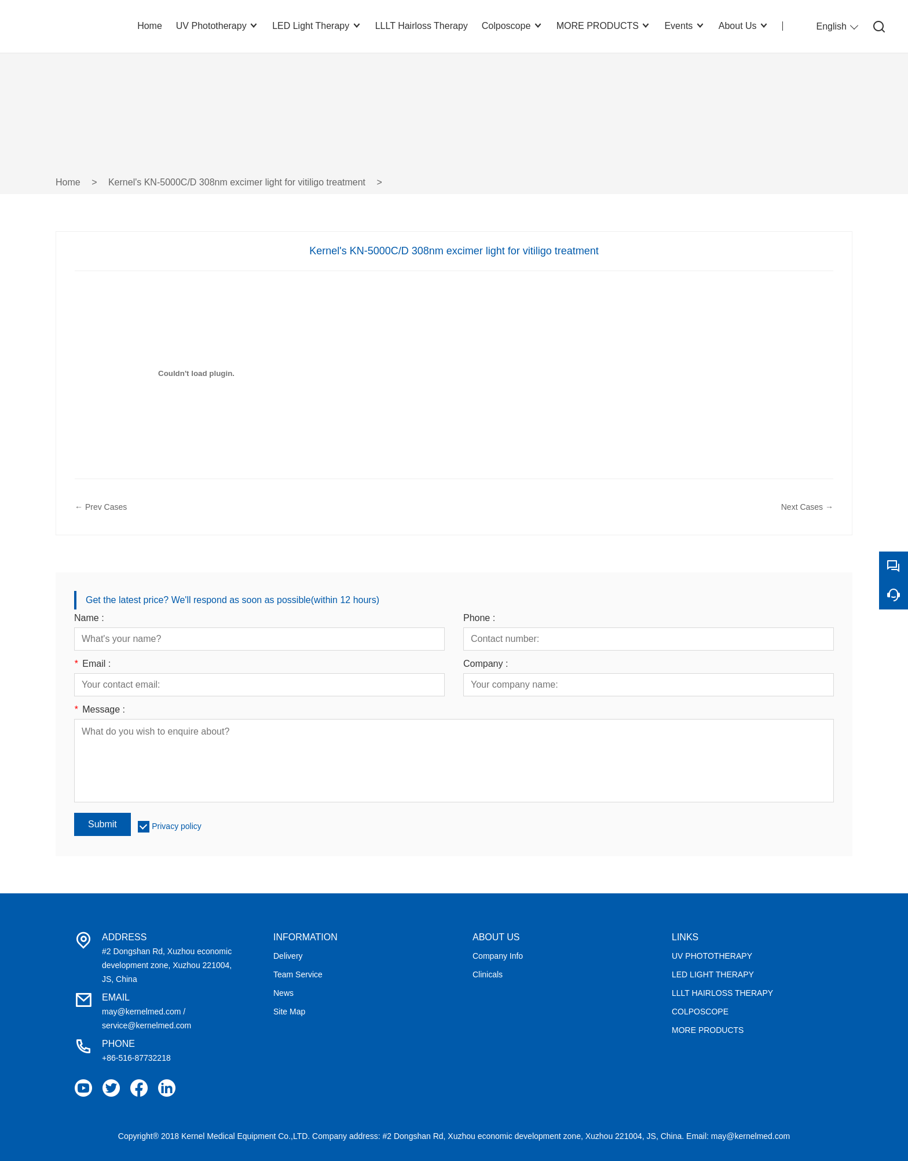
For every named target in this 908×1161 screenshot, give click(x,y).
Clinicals (488, 974)
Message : (99, 709)
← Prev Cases (101, 507)
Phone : (479, 618)
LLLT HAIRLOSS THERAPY (722, 993)
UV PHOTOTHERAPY (712, 956)
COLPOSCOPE (700, 1011)
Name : (89, 618)
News (283, 993)
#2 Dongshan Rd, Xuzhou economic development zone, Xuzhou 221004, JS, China (167, 965)
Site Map (289, 1011)
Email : (92, 664)
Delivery (288, 956)
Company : (485, 664)
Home (68, 182)
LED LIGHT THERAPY (713, 974)
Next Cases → (807, 507)
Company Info (498, 956)
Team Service (298, 974)
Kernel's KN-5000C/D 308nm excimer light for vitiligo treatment (236, 182)
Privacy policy (177, 826)
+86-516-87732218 (136, 1058)
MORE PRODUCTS (708, 1030)
